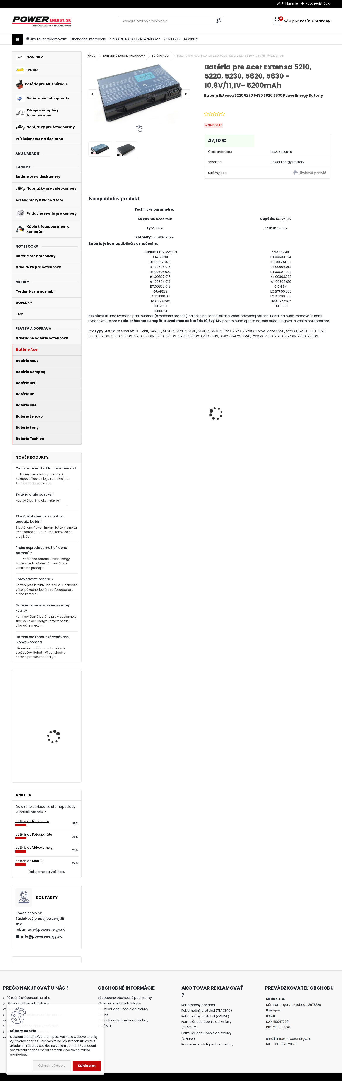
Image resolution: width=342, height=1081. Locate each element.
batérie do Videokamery (34, 848)
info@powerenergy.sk (41, 936)
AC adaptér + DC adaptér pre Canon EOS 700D (117, 422)
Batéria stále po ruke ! (34, 494)
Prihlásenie (290, 3)
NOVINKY (191, 39)
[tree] (127, 1015)
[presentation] (92, 93)
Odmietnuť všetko (51, 1066)
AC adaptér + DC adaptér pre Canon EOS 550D (300, 422)
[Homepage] (17, 39)
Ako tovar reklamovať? (46, 39)
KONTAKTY (172, 39)
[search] (218, 20)
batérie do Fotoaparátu (33, 835)
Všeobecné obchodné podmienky (125, 997)
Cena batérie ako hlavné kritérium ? (46, 468)
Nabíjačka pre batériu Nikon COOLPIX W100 (176, 427)
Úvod (92, 55)
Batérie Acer (160, 55)
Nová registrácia (318, 3)
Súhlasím (87, 1065)
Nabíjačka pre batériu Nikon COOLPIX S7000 (237, 428)
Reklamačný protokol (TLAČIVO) (206, 1010)
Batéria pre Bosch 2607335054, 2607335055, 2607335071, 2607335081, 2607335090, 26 (54, 752)
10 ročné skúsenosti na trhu (28, 997)
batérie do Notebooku (32, 821)
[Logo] (42, 21)
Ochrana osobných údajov (119, 1003)
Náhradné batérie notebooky (124, 55)
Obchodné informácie (88, 39)
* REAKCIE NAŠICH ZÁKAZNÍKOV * (134, 39)
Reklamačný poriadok (198, 1005)
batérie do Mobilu (28, 861)
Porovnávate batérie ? (35, 579)
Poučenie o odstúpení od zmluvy (207, 1044)
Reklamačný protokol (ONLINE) (205, 1016)
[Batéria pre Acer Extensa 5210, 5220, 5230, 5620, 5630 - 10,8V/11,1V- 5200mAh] (139, 93)
